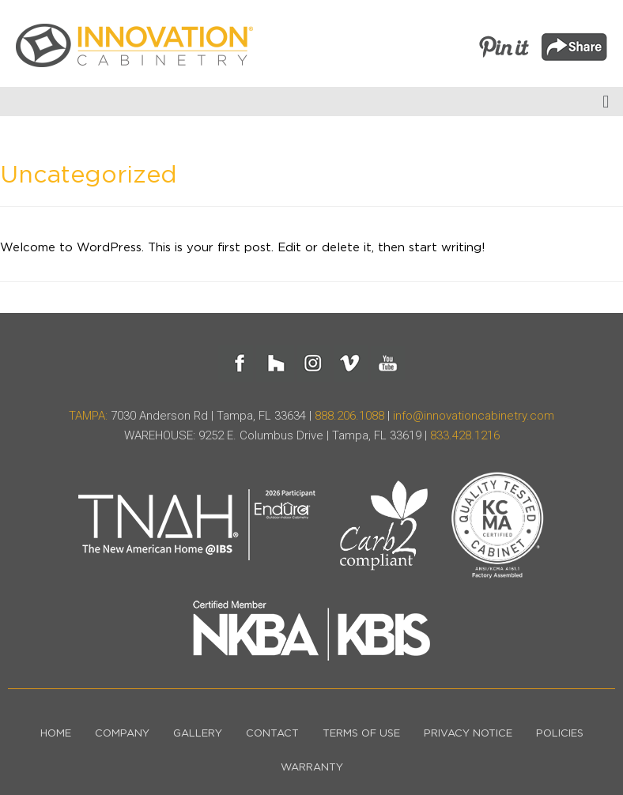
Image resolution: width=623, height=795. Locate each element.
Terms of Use (361, 734)
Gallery (197, 734)
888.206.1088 (349, 416)
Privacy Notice (468, 734)
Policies (559, 734)
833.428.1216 (465, 435)
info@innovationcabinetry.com (473, 416)
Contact (272, 734)
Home (55, 734)
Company (122, 734)
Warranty (312, 768)
